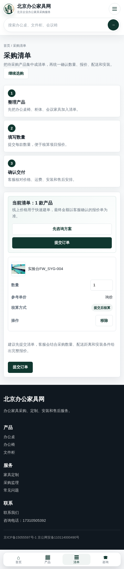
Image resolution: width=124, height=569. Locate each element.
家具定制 (11, 474)
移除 (104, 320)
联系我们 (11, 512)
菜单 (114, 9)
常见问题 (11, 490)
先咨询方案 (62, 229)
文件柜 (9, 452)
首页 (7, 46)
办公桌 (9, 437)
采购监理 (11, 482)
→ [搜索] (113, 25)
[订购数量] (101, 285)
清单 (76, 559)
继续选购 (16, 73)
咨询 (105, 559)
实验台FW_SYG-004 (45, 268)
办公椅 (9, 444)
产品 (47, 559)
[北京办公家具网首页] (55, 9)
